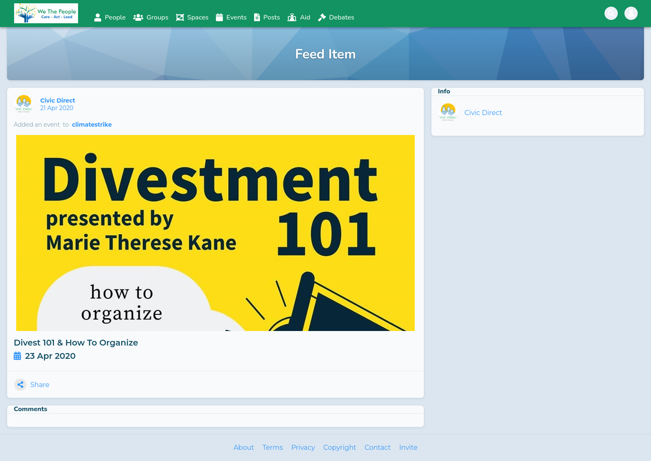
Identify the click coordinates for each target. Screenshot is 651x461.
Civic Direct (58, 100)
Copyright (339, 447)
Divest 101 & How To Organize (76, 343)
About (243, 447)
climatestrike (92, 124)
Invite (408, 447)
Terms (272, 447)
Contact (378, 447)
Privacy (303, 447)
